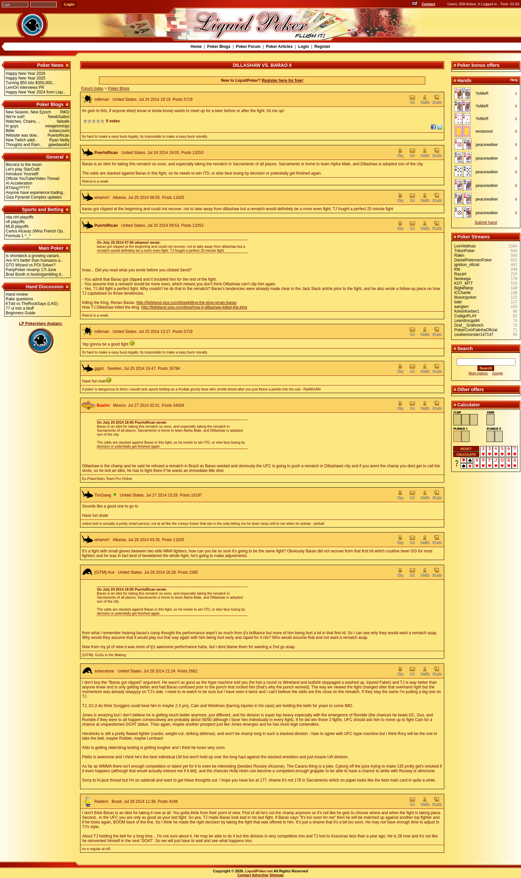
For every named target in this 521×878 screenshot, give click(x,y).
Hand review (17, 294)
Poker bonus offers (478, 65)
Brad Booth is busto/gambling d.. (34, 274)
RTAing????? (18, 188)
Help (514, 80)
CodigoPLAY (465, 316)
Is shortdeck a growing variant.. (33, 255)
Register (322, 46)
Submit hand (485, 222)
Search (465, 348)
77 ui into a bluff (20, 308)
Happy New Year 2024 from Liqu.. (35, 92)
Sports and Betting (42, 209)
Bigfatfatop (463, 288)
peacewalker (486, 144)
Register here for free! (282, 80)
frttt (457, 269)
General (54, 157)
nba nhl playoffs (20, 217)
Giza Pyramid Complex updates (34, 197)
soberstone (104, 671)
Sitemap (276, 875)
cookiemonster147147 (473, 334)
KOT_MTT (463, 283)
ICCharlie (462, 292)
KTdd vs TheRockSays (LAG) (32, 303)
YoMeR (481, 93)
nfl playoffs (15, 222)
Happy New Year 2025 (25, 78)
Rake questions (19, 299)
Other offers (470, 389)
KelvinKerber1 (466, 311)
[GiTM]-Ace (104, 572)
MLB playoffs (17, 226)
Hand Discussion (45, 286)
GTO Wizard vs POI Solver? (30, 265)
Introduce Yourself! (22, 174)
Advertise (260, 875)
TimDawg (102, 495)
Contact (428, 4)
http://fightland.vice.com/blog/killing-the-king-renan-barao (186, 302)
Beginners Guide (20, 313)
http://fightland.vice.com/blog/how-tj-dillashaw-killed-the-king (194, 307)
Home (196, 46)
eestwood (483, 131)
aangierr (461, 306)
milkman (101, 99)
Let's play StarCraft (23, 169)
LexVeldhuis (465, 246)
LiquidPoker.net (259, 871)
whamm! (101, 197)
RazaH (460, 274)
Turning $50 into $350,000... (30, 82)
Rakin (459, 255)
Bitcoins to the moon (24, 164)
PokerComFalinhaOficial (475, 330)
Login (303, 46)
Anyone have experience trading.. (35, 192)
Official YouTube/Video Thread (32, 178)
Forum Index (92, 88)
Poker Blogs (218, 46)
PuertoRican (106, 152)
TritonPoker (464, 250)
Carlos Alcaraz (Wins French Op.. (35, 231)
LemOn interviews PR (25, 87)
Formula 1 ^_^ (18, 235)
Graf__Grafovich (468, 325)
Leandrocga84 (467, 320)
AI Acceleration (19, 183)
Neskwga (462, 278)
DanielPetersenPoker (473, 260)
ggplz (99, 368)
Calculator (468, 404)
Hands (464, 80)
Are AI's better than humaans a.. (34, 260)
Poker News (50, 65)
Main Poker (51, 248)
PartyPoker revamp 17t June (31, 269)
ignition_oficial (466, 264)
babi (458, 302)
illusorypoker (465, 297)
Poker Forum (248, 46)
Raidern (101, 801)
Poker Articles (279, 46)
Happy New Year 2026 (25, 73)
